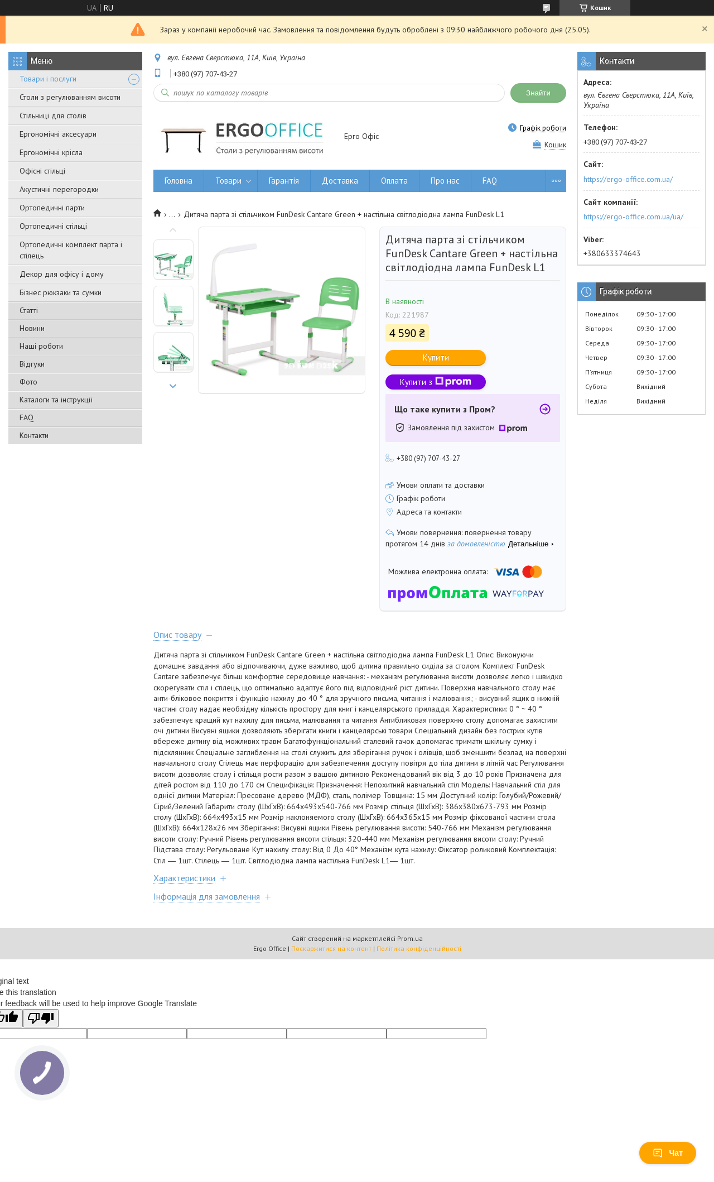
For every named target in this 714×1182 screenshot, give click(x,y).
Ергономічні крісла (51, 152)
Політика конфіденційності (419, 948)
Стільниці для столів (53, 115)
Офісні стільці (42, 171)
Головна (178, 180)
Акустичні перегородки (59, 189)
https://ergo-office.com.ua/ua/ (633, 217)
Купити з (435, 382)
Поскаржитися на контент (331, 948)
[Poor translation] (41, 1018)
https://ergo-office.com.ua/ (628, 179)
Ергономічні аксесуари (58, 134)
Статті (29, 310)
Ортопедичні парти (52, 208)
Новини (32, 328)
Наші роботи (41, 346)
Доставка (340, 180)
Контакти (34, 435)
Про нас (445, 180)
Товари (228, 180)
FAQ (26, 417)
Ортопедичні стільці (53, 226)
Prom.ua (410, 938)
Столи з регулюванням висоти (70, 97)
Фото (28, 382)
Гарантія (284, 180)
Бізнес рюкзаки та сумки (61, 292)
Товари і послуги (48, 79)
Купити (436, 357)
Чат (668, 1153)
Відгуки (32, 364)
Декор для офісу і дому (62, 274)
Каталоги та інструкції (56, 400)
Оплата (394, 180)
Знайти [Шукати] (538, 93)
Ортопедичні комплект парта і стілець (71, 250)
